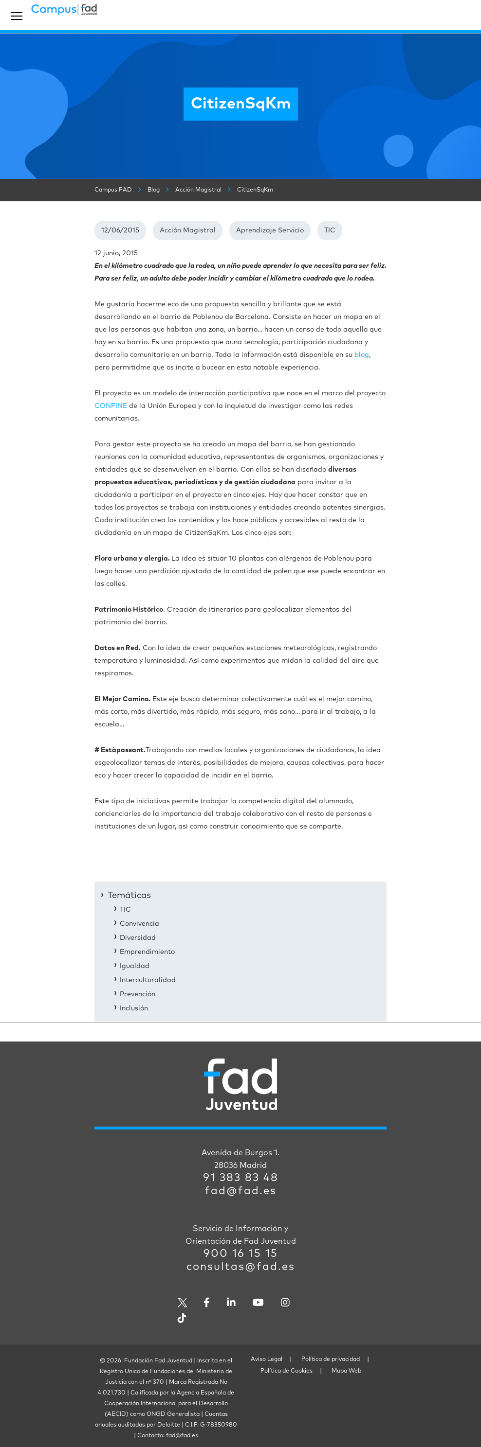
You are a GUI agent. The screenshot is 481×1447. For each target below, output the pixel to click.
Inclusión (134, 1008)
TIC (329, 230)
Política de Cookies (286, 1371)
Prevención (137, 994)
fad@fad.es (241, 1191)
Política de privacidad (330, 1359)
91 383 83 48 (240, 1178)
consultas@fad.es (240, 1267)
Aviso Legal (266, 1359)
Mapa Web (346, 1371)
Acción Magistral (188, 230)
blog (361, 355)
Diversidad (138, 938)
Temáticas (129, 895)
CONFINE (110, 406)
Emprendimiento (147, 952)
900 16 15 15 (241, 1254)
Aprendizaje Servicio (270, 230)
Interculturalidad (148, 980)
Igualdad (134, 966)
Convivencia (139, 923)
